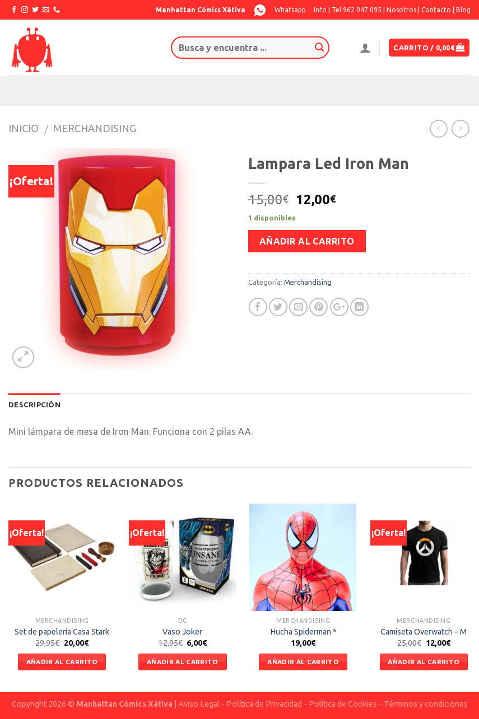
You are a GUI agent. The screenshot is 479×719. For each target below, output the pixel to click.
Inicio (23, 128)
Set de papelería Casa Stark (62, 631)
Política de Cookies (343, 703)
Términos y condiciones (426, 703)
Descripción (34, 404)
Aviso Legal (199, 703)
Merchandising (94, 128)
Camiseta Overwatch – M (423, 631)
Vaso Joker (182, 631)
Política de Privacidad (264, 703)
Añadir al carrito (307, 241)
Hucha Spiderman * (303, 631)
